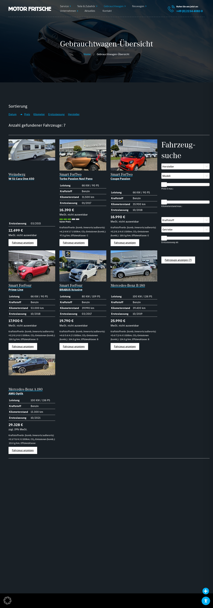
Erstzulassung (56, 114)
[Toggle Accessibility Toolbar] (205, 600)
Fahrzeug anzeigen (23, 242)
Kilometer (39, 114)
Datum (13, 114)
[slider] (164, 184)
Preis (27, 114)
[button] (7, 600)
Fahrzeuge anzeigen (178, 260)
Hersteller (74, 114)
